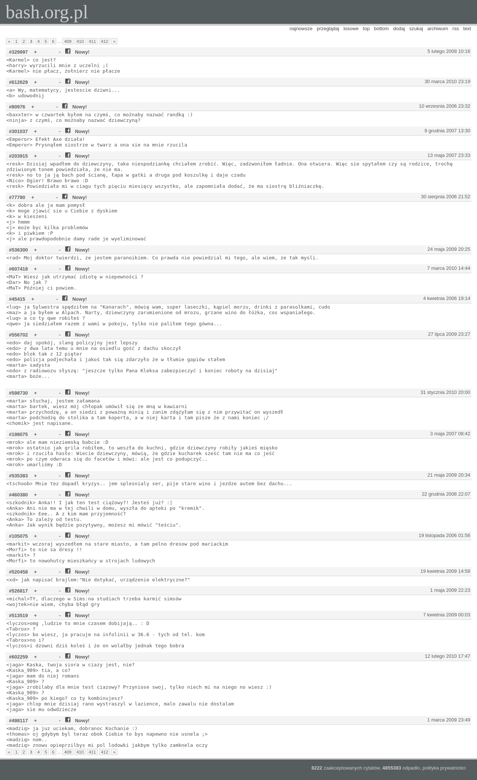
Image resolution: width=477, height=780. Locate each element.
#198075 (18, 434)
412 (104, 41)
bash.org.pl (47, 11)
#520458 (18, 572)
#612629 (18, 82)
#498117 (18, 720)
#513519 (18, 615)
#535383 (18, 476)
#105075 (18, 536)
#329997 (18, 52)
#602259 (18, 657)
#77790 (17, 197)
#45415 (17, 299)
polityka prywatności (444, 768)
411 (92, 41)
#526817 (18, 591)
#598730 (18, 393)
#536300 (18, 250)
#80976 (17, 107)
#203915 (18, 156)
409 (68, 41)
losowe (351, 28)
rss (455, 28)
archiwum (437, 28)
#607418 (18, 269)
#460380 (18, 495)
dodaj (399, 28)
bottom (381, 28)
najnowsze (301, 28)
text (467, 28)
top (366, 28)
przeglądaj (328, 28)
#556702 (18, 335)
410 (80, 41)
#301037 (18, 131)
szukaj (416, 28)
